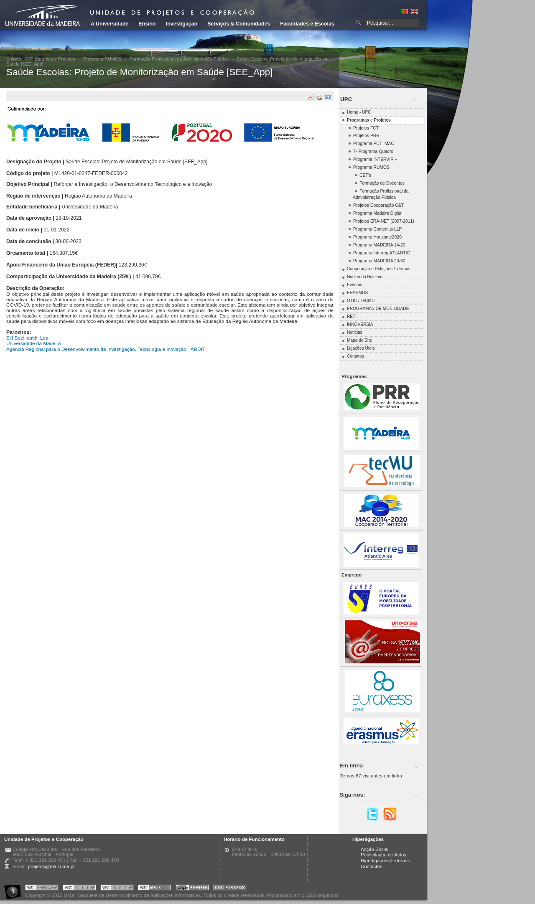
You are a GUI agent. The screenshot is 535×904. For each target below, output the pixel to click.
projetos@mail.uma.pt (51, 866)
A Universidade (109, 24)
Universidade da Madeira (33, 343)
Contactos (371, 866)
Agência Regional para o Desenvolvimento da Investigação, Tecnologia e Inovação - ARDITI (106, 349)
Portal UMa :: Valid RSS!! (117, 888)
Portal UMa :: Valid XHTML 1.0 (42, 888)
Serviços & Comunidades (238, 24)
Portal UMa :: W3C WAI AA (154, 888)
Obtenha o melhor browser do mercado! (230, 888)
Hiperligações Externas (385, 860)
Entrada (14, 58)
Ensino (147, 24)
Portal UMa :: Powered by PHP (192, 888)
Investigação (181, 24)
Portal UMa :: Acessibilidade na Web (14, 888)
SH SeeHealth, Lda (27, 337)
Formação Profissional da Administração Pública (179, 58)
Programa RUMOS (102, 58)
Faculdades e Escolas (307, 24)
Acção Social (374, 849)
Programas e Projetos (53, 58)
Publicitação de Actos (383, 854)
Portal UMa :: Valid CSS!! (79, 888)
